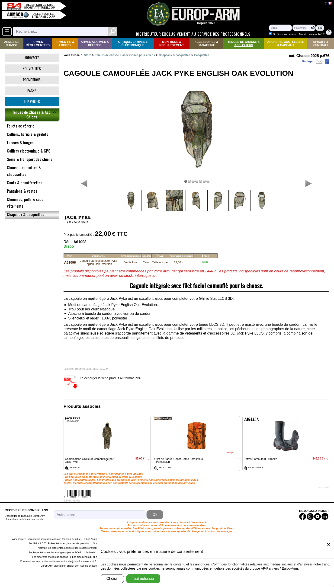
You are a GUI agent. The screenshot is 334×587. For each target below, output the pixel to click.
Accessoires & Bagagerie (206, 43)
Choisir (112, 579)
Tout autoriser (143, 579)
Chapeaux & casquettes (174, 55)
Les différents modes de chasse (50, 557)
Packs (31, 90)
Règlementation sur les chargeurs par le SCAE (55, 552)
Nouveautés (32, 68)
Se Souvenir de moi (284, 34)
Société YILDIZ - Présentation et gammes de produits (59, 543)
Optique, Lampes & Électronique (133, 43)
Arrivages (31, 57)
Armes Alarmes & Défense (95, 43)
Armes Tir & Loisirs (64, 43)
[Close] (328, 544)
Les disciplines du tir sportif (87, 557)
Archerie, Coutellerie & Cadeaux (285, 43)
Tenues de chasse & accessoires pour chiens (125, 55)
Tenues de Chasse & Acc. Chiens (244, 43)
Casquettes (201, 55)
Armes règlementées (38, 43)
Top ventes (32, 101)
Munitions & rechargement (171, 43)
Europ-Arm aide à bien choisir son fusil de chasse (69, 566)
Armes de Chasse (11, 43)
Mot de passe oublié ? (311, 34)
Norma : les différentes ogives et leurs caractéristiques (68, 548)
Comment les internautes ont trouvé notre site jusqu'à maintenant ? (58, 561)
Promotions (32, 79)
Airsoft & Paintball (321, 43)
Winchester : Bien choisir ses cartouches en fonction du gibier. (47, 539)
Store (87, 55)
